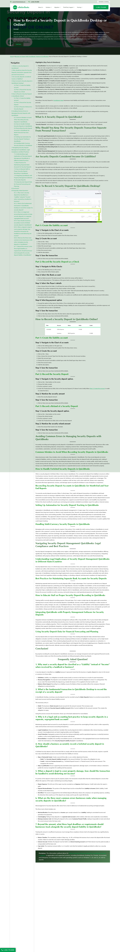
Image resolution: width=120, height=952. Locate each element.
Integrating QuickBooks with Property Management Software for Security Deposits (23, 178)
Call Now (18, 44)
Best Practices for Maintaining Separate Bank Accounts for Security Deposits (22, 165)
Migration (56, 7)
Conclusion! (15, 188)
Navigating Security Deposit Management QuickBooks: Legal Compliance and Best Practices (21, 150)
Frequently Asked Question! (20, 190)
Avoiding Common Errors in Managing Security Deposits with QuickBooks (21, 113)
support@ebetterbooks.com (18, 1)
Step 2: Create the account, (97, 388)
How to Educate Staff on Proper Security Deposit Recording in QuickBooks (22, 171)
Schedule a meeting (104, 1)
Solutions (48, 7)
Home (11, 56)
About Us (40, 7)
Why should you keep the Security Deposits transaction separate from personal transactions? (22, 72)
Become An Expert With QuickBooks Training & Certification (32, 56)
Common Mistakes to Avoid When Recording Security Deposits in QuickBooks (22, 120)
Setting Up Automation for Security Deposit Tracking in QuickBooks (22, 139)
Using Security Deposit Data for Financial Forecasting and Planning (23, 184)
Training (79, 7)
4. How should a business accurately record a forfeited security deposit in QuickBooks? (23, 223)
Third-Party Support (68, 7)
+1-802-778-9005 (7, 950)
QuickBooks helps (58, 100)
